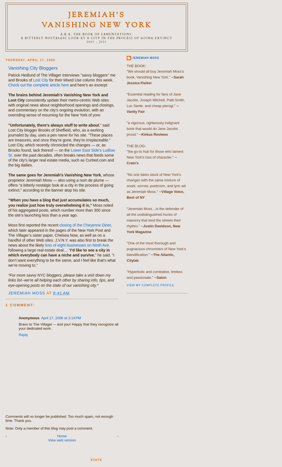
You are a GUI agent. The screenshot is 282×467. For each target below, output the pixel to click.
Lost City (40, 80)
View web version (62, 440)
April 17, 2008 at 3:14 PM (61, 318)
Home (62, 436)
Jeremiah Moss (145, 57)
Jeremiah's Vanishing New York (96, 20)
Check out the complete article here (38, 85)
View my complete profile (150, 285)
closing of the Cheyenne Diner (85, 225)
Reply (23, 335)
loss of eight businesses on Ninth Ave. (77, 245)
